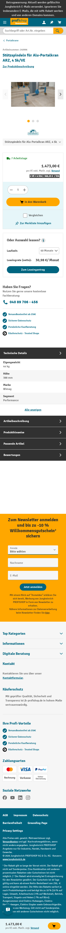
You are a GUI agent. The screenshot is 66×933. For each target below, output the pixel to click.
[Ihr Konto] (44, 22)
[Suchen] (58, 31)
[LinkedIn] (20, 798)
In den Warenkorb (33, 202)
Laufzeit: (12, 251)
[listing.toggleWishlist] (33, 223)
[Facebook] (5, 798)
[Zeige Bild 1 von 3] (28, 121)
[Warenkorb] (59, 22)
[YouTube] (12, 798)
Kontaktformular (13, 678)
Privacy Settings (13, 831)
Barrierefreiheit (12, 823)
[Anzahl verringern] (11, 189)
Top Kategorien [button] (33, 633)
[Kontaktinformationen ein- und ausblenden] (8, 909)
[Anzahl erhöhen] (24, 189)
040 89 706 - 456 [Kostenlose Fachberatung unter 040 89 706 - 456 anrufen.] (20, 302)
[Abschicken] (33, 587)
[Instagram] (28, 798)
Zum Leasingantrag (33, 269)
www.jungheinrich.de (14, 859)
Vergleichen (36, 215)
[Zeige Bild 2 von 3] (33, 121)
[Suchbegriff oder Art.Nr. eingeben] (28, 31)
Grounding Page (37, 823)
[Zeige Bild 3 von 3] (37, 121)
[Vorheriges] (5, 94)
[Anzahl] (18, 189)
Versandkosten (10, 841)
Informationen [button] (33, 643)
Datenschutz (40, 815)
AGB (5, 815)
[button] (43, 240)
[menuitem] (44, 22)
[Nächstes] (60, 94)
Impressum (20, 815)
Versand (55, 170)
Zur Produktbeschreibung (18, 66)
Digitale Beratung (16, 654)
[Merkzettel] (52, 22)
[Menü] (5, 22)
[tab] (33, 381)
